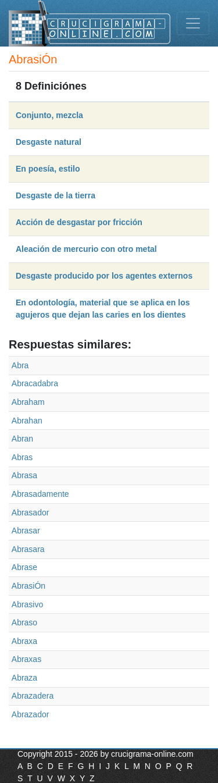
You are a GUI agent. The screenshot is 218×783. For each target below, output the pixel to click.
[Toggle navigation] (193, 23)
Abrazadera (32, 695)
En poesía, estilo (48, 168)
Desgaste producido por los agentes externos (104, 275)
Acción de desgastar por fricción (79, 222)
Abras (22, 457)
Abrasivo (27, 604)
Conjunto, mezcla (49, 115)
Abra (20, 365)
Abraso (24, 622)
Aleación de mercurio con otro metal (86, 249)
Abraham (28, 402)
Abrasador (30, 512)
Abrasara (28, 549)
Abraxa (24, 641)
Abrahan (27, 420)
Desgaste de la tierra (55, 195)
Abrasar (26, 530)
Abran (22, 438)
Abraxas (26, 659)
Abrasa (24, 475)
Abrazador (30, 714)
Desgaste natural (48, 142)
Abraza (24, 677)
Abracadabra (35, 383)
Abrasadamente (40, 494)
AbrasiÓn (28, 585)
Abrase (24, 567)
